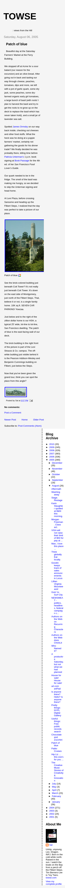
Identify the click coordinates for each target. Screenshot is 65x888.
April (54, 790)
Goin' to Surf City (57, 593)
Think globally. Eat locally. (56, 556)
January (56, 802)
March (55, 793)
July (54, 783)
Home (24, 419)
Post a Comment (12, 412)
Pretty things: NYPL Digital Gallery (56, 710)
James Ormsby (20, 126)
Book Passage (22, 160)
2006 (52, 456)
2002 (52, 814)
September (57, 480)
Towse (19, 16)
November (57, 468)
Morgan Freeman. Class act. (57, 523)
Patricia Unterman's (14, 157)
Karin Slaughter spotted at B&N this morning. (57, 509)
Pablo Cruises (56, 749)
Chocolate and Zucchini (56, 737)
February (56, 796)
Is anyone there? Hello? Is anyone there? (57, 696)
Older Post (38, 419)
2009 (52, 447)
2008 (52, 450)
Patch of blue (16, 44)
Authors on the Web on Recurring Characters (57, 624)
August (56, 485)
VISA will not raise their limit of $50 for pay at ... (57, 535)
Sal (51, 845)
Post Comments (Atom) (30, 426)
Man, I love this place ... (57, 546)
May (54, 786)
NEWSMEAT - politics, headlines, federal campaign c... (57, 606)
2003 (52, 810)
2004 (52, 807)
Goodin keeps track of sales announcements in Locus (57, 571)
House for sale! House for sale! (56, 679)
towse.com (51, 877)
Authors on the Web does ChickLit (56, 639)
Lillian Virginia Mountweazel (57, 585)
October (56, 474)
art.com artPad (55, 687)
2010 (52, 444)
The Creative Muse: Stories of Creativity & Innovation (57, 771)
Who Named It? (56, 648)
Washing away (55, 493)
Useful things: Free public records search (56, 725)
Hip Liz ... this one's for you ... (57, 757)
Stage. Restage (56, 499)
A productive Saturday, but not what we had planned (57, 663)
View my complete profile (54, 882)
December (57, 463)
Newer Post (10, 419)
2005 (52, 459)
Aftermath (56, 489)
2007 (52, 453)
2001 (52, 817)
